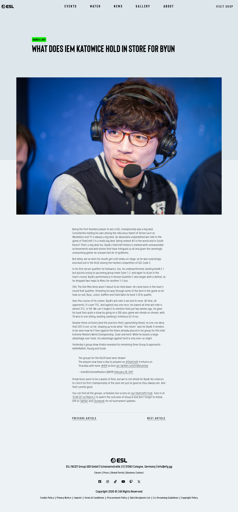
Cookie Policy (31, 498)
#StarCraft (132, 362)
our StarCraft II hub (141, 393)
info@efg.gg (164, 466)
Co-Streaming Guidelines (176, 498)
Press (103, 472)
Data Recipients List (145, 498)
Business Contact (140, 472)
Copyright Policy (205, 498)
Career (91, 472)
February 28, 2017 (123, 372)
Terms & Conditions (89, 498)
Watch (95, 6)
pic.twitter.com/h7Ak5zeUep (132, 365)
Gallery (143, 6)
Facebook (99, 401)
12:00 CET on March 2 (83, 397)
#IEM (104, 365)
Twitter (84, 401)
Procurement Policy (117, 498)
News (118, 6)
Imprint (69, 498)
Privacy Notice (52, 498)
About (168, 6)
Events (71, 6)
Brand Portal (118, 472)
